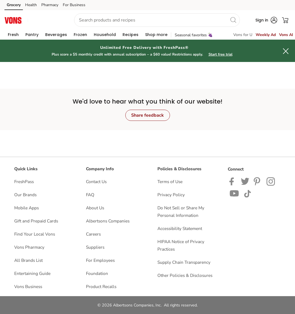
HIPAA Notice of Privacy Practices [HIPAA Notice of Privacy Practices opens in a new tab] (180, 245)
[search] (233, 20)
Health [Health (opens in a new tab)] (31, 5)
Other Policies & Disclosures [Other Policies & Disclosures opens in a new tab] (184, 275)
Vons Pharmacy (29, 247)
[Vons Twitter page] (245, 181)
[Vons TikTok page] (247, 193)
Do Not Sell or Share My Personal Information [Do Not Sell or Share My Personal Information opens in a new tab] (180, 211)
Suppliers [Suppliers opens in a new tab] (95, 247)
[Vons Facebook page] (233, 181)
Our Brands (25, 195)
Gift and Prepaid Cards (36, 221)
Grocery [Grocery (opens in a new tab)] (14, 5)
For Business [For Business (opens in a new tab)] (74, 5)
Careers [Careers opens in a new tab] (93, 234)
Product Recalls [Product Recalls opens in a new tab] (101, 286)
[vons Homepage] (13, 19)
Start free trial (220, 54)
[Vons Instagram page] (271, 181)
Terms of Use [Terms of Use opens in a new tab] (170, 181)
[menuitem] (13, 34)
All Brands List (28, 260)
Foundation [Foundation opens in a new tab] (97, 273)
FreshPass (24, 181)
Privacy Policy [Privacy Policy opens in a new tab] (171, 195)
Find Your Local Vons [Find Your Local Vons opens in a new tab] (34, 234)
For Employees (100, 260)
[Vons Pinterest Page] (257, 181)
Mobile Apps (26, 208)
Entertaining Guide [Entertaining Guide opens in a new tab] (32, 273)
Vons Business (28, 286)
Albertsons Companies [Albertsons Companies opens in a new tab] (107, 221)
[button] (46, 20)
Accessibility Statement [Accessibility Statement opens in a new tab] (179, 228)
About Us (95, 208)
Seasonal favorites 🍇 (194, 35)
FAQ (90, 195)
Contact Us (96, 181)
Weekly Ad (266, 34)
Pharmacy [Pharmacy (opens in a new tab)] (49, 5)
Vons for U (242, 34)
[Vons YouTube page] (234, 193)
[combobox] (157, 20)
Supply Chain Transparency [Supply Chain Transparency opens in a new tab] (183, 262)
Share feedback (147, 115)
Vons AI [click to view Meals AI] (286, 34)
